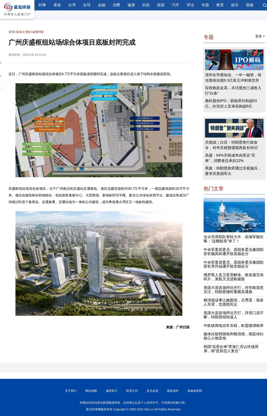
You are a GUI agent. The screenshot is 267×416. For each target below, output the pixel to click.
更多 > (260, 36)
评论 (190, 5)
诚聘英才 (111, 390)
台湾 (72, 5)
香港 (57, 5)
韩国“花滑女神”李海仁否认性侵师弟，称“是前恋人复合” (231, 349)
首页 (11, 32)
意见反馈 (152, 390)
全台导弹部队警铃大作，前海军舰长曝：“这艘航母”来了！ (234, 239)
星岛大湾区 (23, 32)
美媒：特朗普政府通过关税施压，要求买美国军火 (233, 171)
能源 (161, 5)
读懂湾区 (38, 32)
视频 (249, 5)
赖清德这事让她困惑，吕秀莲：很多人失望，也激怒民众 (234, 302)
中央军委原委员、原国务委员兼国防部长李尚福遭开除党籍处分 (234, 264)
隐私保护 (173, 390)
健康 (131, 5)
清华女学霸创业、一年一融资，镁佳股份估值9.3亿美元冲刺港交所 (233, 77)
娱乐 (235, 5)
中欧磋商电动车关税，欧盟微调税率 (234, 326)
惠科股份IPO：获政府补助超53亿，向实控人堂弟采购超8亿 (231, 103)
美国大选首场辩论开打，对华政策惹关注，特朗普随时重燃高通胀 (234, 290)
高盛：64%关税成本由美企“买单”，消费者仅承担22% (230, 158)
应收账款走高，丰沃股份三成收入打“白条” (233, 90)
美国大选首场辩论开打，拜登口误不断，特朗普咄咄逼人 (234, 315)
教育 (220, 5)
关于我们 (71, 390)
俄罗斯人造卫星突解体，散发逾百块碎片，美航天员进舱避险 (234, 277)
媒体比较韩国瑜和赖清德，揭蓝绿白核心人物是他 (234, 336)
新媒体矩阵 (195, 390)
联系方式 (132, 390)
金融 (101, 5)
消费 (116, 5)
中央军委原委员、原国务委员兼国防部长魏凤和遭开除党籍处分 (234, 252)
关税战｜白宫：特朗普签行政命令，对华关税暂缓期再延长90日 (231, 145)
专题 (205, 5)
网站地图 (91, 390)
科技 (146, 5)
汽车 (175, 5)
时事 (42, 5)
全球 (87, 5)
